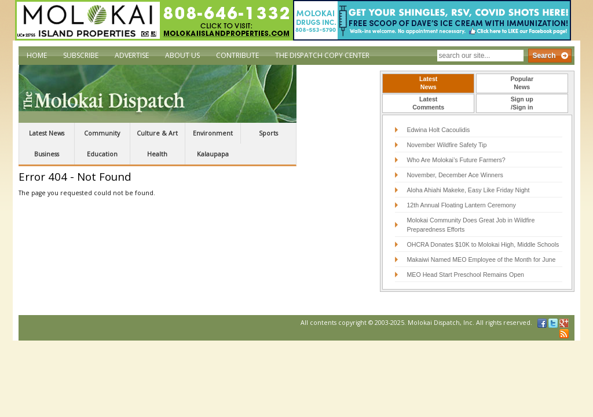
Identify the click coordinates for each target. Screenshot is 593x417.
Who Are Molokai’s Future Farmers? (456, 159)
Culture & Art (157, 133)
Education (102, 154)
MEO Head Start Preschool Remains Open (465, 274)
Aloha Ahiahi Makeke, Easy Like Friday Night (468, 189)
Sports (268, 133)
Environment (213, 133)
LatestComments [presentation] (428, 103)
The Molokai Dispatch (157, 94)
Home (37, 55)
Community (102, 133)
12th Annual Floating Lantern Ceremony (461, 205)
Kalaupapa (213, 154)
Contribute (237, 55)
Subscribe (80, 55)
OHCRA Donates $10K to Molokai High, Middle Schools (483, 244)
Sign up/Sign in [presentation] (522, 103)
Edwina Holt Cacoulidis (438, 129)
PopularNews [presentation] (521, 82)
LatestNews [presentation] (428, 82)
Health (157, 154)
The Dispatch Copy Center (322, 55)
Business (46, 154)
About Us (182, 55)
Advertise (132, 55)
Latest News (46, 133)
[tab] (428, 83)
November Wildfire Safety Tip (446, 144)
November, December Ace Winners (455, 174)
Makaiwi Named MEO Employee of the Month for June (481, 259)
